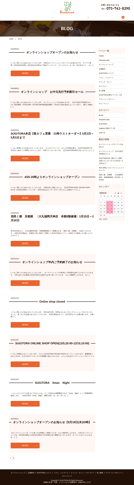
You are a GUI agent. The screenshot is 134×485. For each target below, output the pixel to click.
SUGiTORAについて (65, 17)
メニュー (80, 17)
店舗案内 (49, 17)
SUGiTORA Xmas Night (52, 382)
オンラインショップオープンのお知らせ (52, 52)
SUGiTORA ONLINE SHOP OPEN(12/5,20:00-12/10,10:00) (52, 343)
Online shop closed (52, 301)
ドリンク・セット (105, 82)
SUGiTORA (103, 124)
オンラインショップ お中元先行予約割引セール (52, 91)
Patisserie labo (104, 60)
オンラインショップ (35, 17)
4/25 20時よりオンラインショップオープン (52, 177)
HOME (21, 17)
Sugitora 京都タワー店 (107, 128)
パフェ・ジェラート (106, 78)
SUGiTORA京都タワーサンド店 (110, 95)
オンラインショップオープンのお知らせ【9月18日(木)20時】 (52, 422)
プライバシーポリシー (107, 99)
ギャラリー (93, 17)
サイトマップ (104, 104)
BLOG (101, 115)
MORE (25, 73)
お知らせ (102, 133)
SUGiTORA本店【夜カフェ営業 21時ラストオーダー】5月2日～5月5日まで (111, 160)
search (113, 17)
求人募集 (104, 17)
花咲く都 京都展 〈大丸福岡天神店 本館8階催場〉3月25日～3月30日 (111, 177)
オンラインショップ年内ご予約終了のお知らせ (52, 262)
